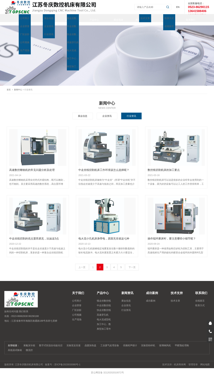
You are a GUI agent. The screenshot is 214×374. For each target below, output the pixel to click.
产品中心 (91, 18)
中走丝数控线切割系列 (104, 302)
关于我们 (42, 18)
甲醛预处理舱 (182, 342)
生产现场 (76, 316)
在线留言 (200, 297)
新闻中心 (18, 86)
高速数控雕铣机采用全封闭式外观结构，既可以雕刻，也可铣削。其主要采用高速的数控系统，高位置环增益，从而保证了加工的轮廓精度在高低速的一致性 (37, 179)
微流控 (29, 346)
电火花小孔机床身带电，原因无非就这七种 (103, 235)
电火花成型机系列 (104, 316)
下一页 (132, 264)
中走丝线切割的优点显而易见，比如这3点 (34, 235)
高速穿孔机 (103, 311)
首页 (18, 18)
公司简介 (76, 297)
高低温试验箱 (15, 346)
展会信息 (82, 112)
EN (177, 7)
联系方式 (200, 302)
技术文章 (175, 297)
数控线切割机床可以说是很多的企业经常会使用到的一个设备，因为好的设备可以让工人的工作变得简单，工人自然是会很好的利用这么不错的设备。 (176, 179)
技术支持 (163, 18)
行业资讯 (131, 112)
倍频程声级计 (130, 342)
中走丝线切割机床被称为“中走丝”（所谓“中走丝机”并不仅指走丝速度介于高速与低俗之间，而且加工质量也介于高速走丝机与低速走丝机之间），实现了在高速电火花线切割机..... (106, 179)
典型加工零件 (139, 18)
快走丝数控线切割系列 (104, 307)
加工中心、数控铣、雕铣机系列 (104, 321)
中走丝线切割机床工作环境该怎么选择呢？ (103, 166)
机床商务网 (180, 361)
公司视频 (76, 311)
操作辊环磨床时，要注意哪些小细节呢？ (172, 235)
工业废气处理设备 (109, 342)
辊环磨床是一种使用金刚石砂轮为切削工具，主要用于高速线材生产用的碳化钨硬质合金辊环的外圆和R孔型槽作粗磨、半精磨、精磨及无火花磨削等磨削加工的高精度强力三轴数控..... (176, 247)
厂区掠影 (76, 306)
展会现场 (115, 18)
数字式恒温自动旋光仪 (51, 342)
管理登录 (193, 361)
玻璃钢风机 (165, 342)
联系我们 (187, 18)
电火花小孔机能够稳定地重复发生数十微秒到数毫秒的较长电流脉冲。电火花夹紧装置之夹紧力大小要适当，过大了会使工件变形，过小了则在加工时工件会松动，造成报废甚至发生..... (106, 247)
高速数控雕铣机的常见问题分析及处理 (32, 166)
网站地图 (205, 361)
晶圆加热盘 (90, 342)
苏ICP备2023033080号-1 (67, 361)
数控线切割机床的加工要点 (164, 166)
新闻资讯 (67, 18)
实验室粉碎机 (148, 342)
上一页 (81, 264)
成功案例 (150, 297)
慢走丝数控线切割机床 (104, 298)
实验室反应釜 (74, 342)
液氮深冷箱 (29, 342)
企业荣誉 (76, 302)
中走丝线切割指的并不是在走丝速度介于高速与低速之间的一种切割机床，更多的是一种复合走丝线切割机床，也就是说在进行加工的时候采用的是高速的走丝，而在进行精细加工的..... (37, 247)
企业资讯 (107, 112)
